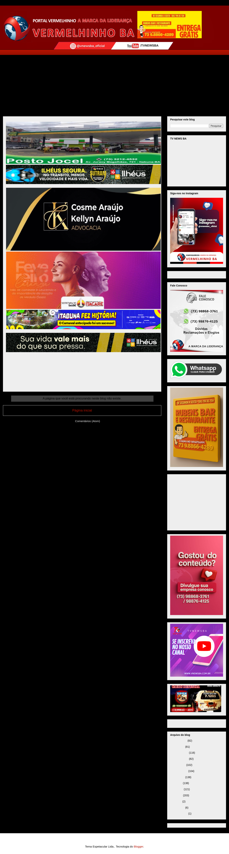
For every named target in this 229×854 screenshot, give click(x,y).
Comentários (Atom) (87, 421)
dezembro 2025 (179, 752)
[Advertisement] (114, 83)
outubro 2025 (178, 764)
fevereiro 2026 (178, 740)
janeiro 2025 (177, 807)
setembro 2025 (178, 771)
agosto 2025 (177, 777)
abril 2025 (176, 801)
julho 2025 (176, 783)
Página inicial (82, 410)
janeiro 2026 (177, 746)
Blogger (138, 846)
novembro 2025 (179, 758)
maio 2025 (176, 795)
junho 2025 (176, 789)
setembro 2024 (178, 813)
